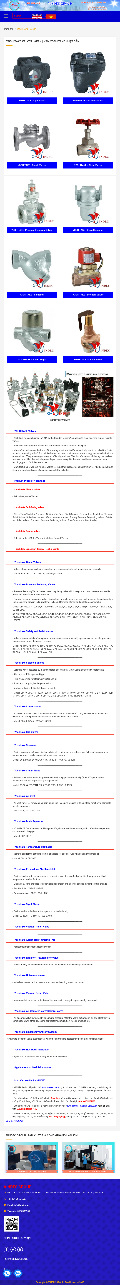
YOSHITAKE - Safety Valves (88, 359)
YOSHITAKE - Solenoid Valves (88, 294)
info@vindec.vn (21, 1205)
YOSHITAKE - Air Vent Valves (88, 100)
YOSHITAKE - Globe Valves (88, 165)
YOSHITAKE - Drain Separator (88, 230)
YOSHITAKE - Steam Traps (32, 359)
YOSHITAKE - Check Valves (32, 165)
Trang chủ (8, 29)
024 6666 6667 (19, 1199)
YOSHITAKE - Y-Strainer (32, 294)
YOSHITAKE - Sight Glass (32, 100)
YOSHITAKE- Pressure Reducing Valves (31, 230)
